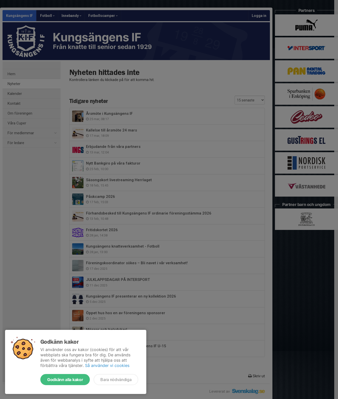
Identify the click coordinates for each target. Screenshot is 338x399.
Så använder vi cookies (107, 365)
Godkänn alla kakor (65, 379)
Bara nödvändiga (115, 379)
